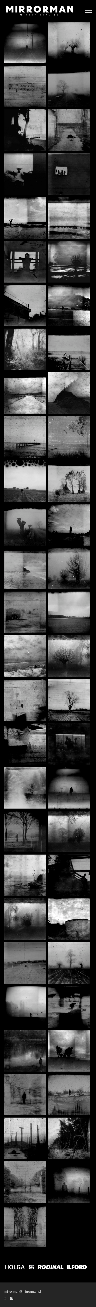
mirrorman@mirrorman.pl (22, 1291)
